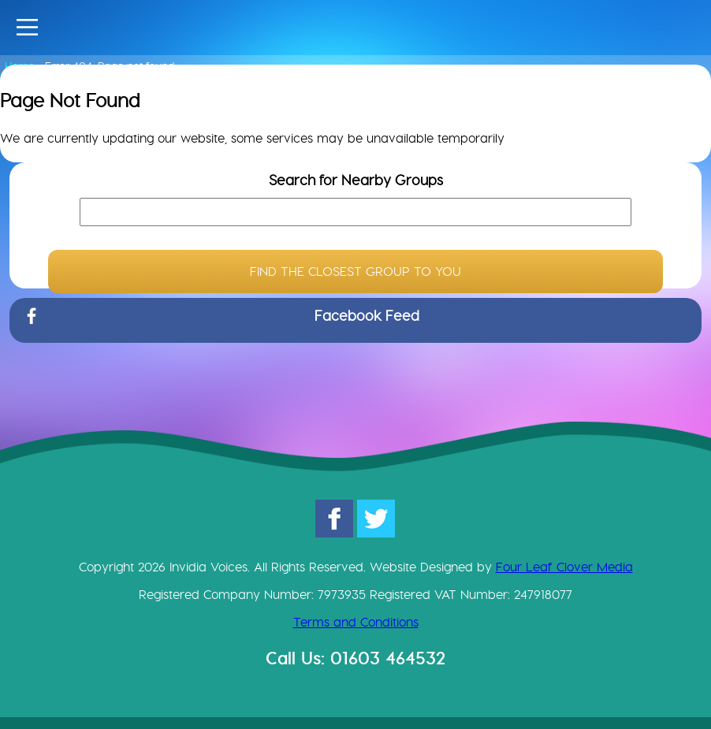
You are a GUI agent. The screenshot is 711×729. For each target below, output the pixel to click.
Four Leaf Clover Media (564, 567)
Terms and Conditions (356, 622)
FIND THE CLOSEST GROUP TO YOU (355, 271)
